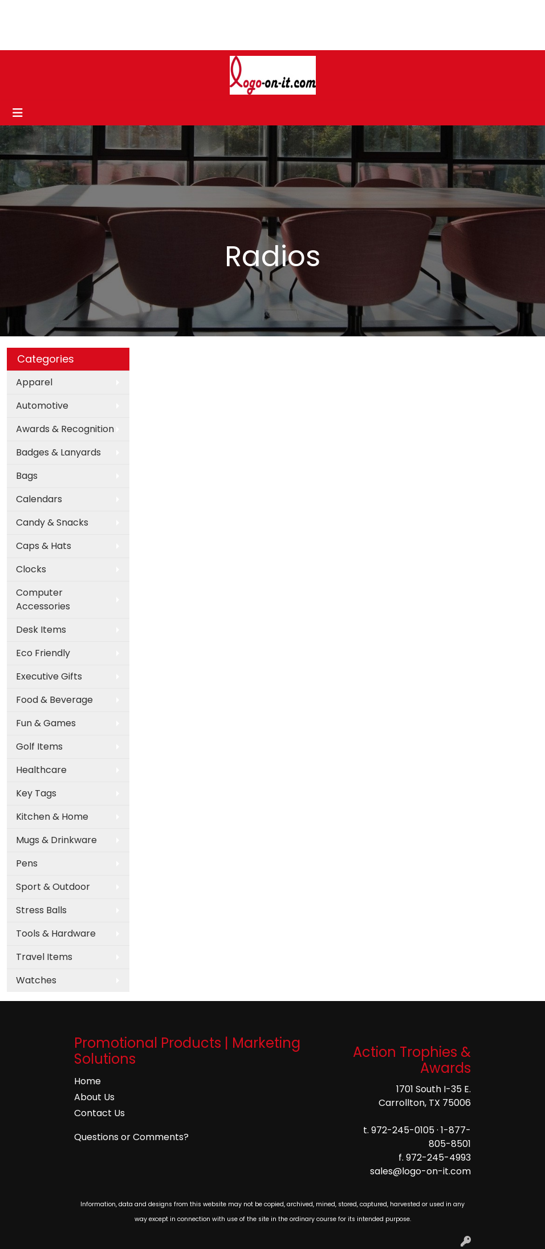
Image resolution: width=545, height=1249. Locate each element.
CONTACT (107, 12)
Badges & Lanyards (58, 452)
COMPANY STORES (106, 37)
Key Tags (36, 793)
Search (419, 12)
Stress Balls (41, 910)
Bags (27, 475)
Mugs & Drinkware (56, 840)
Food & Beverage (54, 699)
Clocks (31, 569)
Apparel (34, 382)
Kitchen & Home (52, 816)
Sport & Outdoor (53, 886)
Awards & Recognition (65, 429)
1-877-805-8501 (450, 1137)
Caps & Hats (43, 545)
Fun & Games (46, 723)
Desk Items (41, 629)
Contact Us (99, 1113)
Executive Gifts (49, 676)
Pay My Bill (34, 37)
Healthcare (41, 769)
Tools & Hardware (56, 933)
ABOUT (61, 12)
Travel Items (44, 956)
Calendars (39, 499)
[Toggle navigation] (18, 113)
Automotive (42, 405)
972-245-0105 (402, 1130)
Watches (36, 980)
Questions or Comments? (131, 1137)
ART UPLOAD (166, 12)
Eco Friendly (43, 653)
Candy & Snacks (52, 522)
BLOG (214, 12)
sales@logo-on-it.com (420, 1171)
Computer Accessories (43, 599)
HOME (24, 12)
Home (87, 1081)
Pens (27, 863)
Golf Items (39, 746)
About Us (94, 1097)
